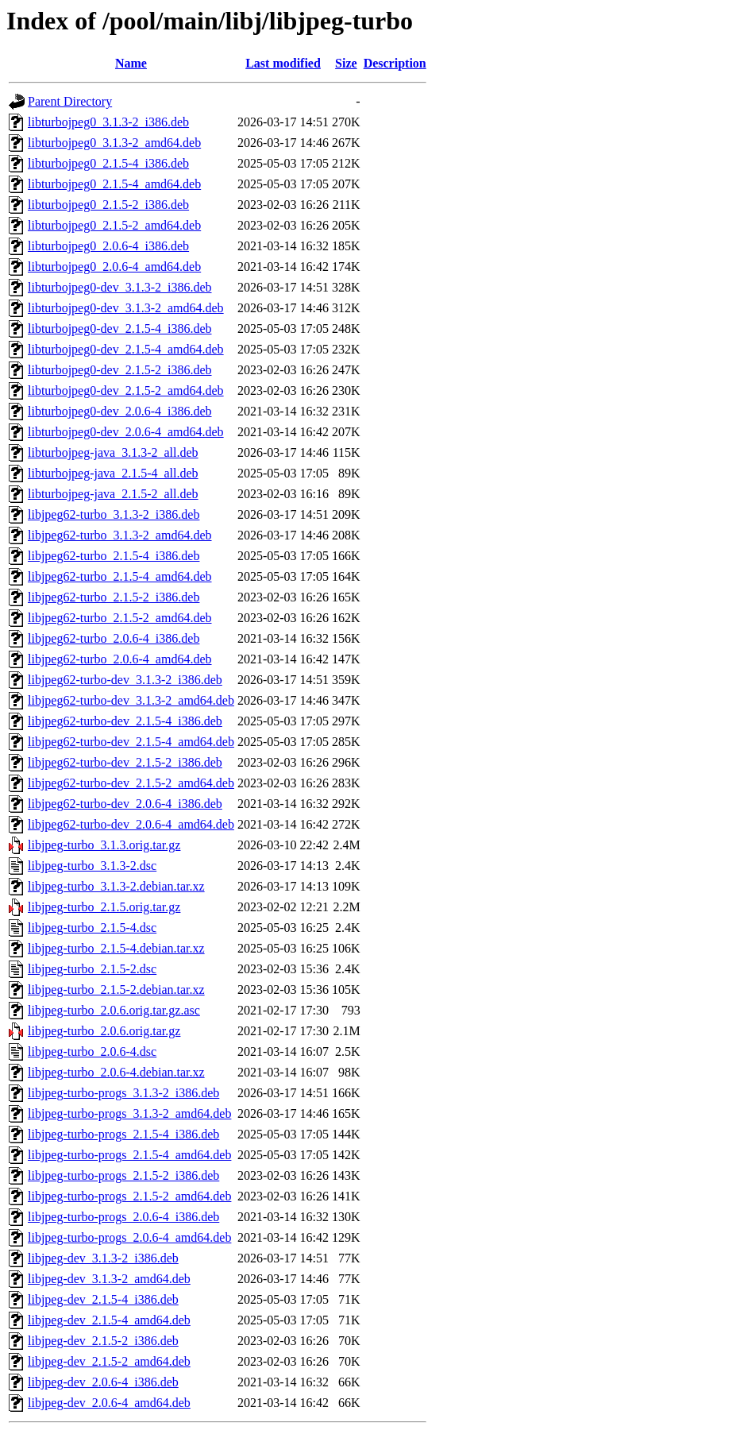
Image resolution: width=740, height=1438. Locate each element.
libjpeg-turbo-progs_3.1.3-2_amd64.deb (129, 1113)
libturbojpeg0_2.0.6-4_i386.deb (108, 246)
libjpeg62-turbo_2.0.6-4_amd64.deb (120, 659)
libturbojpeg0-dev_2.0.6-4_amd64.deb (126, 432)
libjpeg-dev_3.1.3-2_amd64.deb (109, 1278)
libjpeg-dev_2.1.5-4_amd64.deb (109, 1320)
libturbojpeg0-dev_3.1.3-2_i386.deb (120, 287)
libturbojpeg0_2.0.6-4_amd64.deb (114, 266)
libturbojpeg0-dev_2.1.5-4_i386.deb (120, 328)
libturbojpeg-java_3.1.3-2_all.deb (113, 452)
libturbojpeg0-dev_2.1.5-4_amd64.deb (126, 349)
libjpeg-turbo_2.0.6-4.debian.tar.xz (116, 1072)
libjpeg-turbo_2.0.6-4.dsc (92, 1051)
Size (346, 63)
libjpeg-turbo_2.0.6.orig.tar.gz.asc (114, 1010)
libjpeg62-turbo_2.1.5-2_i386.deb (113, 597)
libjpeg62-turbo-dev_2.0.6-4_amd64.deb (131, 824)
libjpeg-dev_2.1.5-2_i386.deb (103, 1340)
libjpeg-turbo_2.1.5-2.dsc (92, 969)
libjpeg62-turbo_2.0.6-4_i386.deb (113, 638)
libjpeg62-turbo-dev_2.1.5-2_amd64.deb (131, 783)
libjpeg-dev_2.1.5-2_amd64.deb (109, 1361)
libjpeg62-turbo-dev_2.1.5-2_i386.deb (125, 762)
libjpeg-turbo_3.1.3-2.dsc (92, 865)
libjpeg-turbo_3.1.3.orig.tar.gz (104, 845)
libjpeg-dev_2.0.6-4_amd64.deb (109, 1402)
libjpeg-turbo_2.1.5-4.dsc (92, 927)
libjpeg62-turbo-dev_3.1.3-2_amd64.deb (131, 700)
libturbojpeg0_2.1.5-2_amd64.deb (114, 225)
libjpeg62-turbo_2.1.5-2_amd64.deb (120, 617)
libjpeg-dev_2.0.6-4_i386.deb (103, 1382)
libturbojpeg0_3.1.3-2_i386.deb (108, 122)
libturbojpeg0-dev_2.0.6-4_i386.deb (120, 411)
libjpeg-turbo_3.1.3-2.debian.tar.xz (116, 886)
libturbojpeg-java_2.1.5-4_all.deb (113, 473)
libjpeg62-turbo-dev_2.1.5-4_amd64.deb (131, 741)
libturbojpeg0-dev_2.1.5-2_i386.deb (120, 370)
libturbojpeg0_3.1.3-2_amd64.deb (114, 142)
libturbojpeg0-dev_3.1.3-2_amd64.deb (126, 308)
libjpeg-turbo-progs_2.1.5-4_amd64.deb (129, 1155)
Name (131, 63)
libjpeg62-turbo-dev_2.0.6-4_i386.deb (125, 803)
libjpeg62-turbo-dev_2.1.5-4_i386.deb (125, 721)
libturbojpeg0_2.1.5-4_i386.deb (108, 163)
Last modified (283, 63)
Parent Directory (70, 101)
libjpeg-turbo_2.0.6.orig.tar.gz (104, 1031)
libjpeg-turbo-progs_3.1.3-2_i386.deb (123, 1093)
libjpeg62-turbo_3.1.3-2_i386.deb (113, 514)
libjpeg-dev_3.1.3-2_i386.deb (103, 1258)
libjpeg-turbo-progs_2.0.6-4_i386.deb (123, 1216)
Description (395, 63)
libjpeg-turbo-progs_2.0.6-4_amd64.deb (129, 1237)
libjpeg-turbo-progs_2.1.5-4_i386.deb (123, 1134)
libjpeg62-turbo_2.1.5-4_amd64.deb (120, 576)
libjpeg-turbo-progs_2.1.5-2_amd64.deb (129, 1196)
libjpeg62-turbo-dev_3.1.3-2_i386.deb (125, 679)
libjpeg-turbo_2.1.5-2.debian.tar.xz (116, 989)
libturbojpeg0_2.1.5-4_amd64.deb (114, 184)
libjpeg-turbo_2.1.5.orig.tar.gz (104, 907)
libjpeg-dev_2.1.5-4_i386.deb (103, 1299)
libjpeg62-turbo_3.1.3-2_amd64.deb (120, 535)
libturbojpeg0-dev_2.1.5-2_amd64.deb (126, 390)
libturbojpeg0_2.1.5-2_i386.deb (108, 204)
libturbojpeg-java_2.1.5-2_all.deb (113, 494)
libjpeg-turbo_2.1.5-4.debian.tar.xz (116, 948)
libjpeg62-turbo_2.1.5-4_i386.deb (113, 555)
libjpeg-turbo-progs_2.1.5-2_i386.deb (123, 1175)
